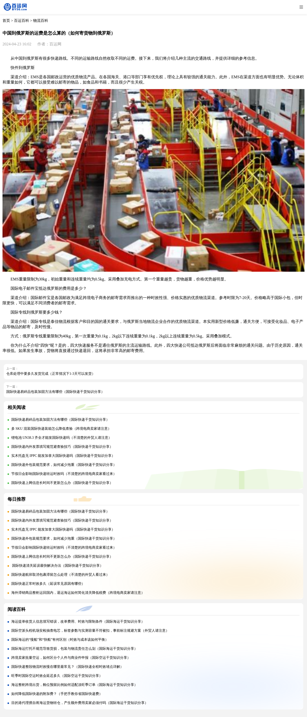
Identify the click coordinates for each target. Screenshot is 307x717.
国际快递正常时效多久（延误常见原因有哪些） (48, 584)
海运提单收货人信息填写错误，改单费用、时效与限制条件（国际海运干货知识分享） (78, 621)
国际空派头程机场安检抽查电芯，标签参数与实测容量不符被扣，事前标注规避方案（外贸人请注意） (90, 630)
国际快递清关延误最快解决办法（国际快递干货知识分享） (57, 565)
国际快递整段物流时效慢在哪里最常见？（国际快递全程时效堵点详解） (67, 667)
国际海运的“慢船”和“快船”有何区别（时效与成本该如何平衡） (60, 639)
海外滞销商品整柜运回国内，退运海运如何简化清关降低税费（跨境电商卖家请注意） (78, 593)
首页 (6, 21)
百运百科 (21, 21)
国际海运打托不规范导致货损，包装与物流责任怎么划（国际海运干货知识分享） (74, 649)
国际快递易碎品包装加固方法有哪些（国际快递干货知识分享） (55, 392)
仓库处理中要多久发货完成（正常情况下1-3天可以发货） (50, 374)
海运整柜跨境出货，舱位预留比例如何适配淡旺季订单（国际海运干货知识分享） (74, 685)
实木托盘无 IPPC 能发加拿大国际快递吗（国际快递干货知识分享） (63, 456)
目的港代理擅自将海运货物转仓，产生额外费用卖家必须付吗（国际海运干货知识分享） (79, 703)
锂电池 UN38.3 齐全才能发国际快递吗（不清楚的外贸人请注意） (61, 438)
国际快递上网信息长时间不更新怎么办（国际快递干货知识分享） (62, 483)
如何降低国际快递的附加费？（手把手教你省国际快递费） (57, 694)
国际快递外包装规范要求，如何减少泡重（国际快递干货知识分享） (64, 465)
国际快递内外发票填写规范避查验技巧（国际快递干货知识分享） (62, 447)
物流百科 (40, 21)
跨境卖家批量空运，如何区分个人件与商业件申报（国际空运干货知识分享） (71, 658)
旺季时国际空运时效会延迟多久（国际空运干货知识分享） (57, 676)
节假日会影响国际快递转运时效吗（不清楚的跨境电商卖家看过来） (64, 474)
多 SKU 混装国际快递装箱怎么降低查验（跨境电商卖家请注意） (61, 429)
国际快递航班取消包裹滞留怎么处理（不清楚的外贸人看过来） (60, 575)
